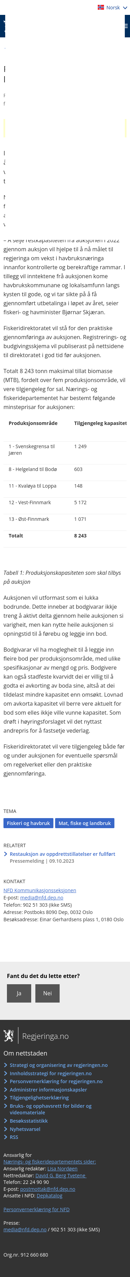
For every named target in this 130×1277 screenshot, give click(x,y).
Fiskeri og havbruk (28, 823)
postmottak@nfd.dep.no (47, 1189)
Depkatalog (49, 1195)
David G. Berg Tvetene (61, 1175)
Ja (19, 993)
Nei (47, 993)
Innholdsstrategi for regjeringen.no (51, 1073)
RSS (14, 1137)
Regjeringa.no (43, 1036)
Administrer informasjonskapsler (48, 1089)
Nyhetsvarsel (25, 1129)
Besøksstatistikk (29, 1120)
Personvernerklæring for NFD (36, 1209)
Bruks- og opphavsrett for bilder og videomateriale (51, 1109)
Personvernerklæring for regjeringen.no (56, 1081)
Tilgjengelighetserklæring (39, 1097)
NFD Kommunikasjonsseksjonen (39, 890)
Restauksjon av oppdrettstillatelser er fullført (62, 854)
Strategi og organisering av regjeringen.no (59, 1065)
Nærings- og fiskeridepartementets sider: (49, 1161)
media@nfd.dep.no (41, 897)
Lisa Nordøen (62, 1168)
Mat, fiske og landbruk (85, 823)
